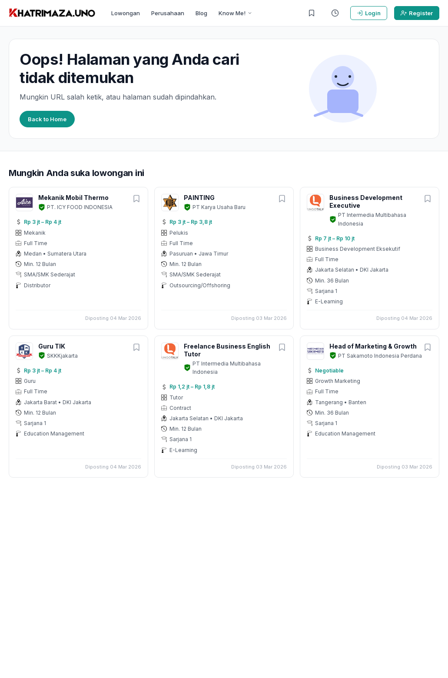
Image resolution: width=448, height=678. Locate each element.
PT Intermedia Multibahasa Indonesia (372, 219)
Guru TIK (51, 346)
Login (369, 13)
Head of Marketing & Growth (373, 346)
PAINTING (199, 197)
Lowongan (125, 13)
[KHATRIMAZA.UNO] (52, 13)
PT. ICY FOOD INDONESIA (80, 207)
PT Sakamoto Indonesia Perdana (380, 355)
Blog (201, 13)
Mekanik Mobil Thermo (73, 197)
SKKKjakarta (62, 355)
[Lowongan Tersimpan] (311, 13)
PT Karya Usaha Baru (219, 207)
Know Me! (235, 13)
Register (417, 13)
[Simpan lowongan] (136, 199)
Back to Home (47, 119)
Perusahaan (167, 13)
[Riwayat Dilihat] (335, 13)
